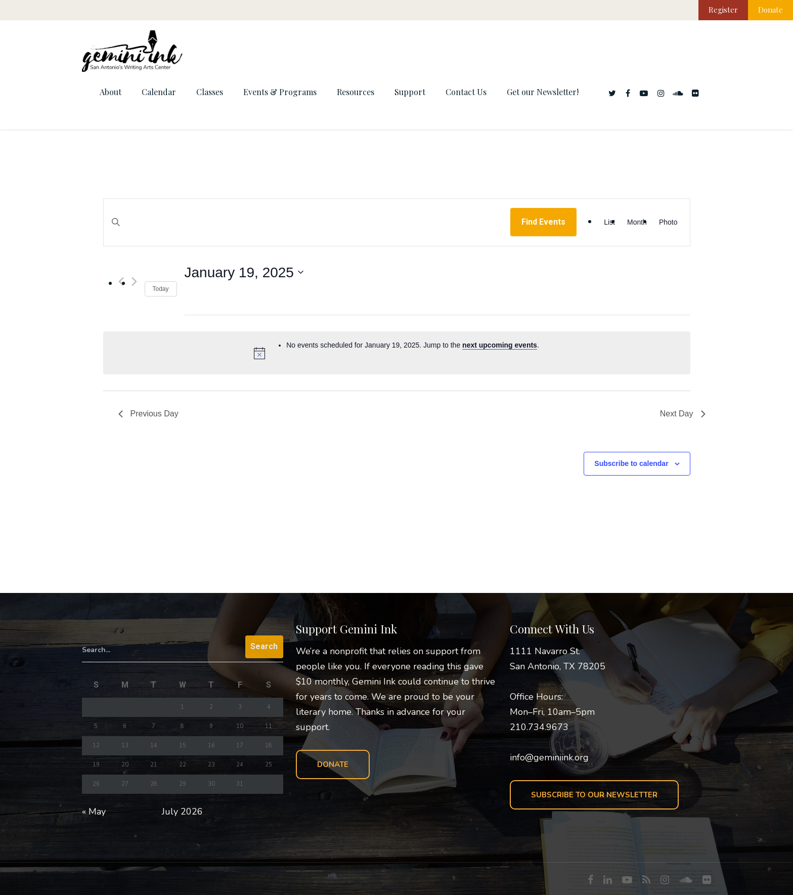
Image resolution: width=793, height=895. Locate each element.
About (110, 92)
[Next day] (134, 281)
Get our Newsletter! (543, 92)
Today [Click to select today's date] (161, 288)
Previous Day (148, 413)
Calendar (159, 92)
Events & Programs (280, 92)
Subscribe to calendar (631, 463)
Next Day (683, 413)
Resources (355, 92)
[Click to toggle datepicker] (244, 273)
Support (409, 92)
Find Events (543, 222)
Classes (209, 92)
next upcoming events (499, 345)
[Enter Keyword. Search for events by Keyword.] (307, 232)
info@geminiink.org (549, 757)
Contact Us (466, 92)
